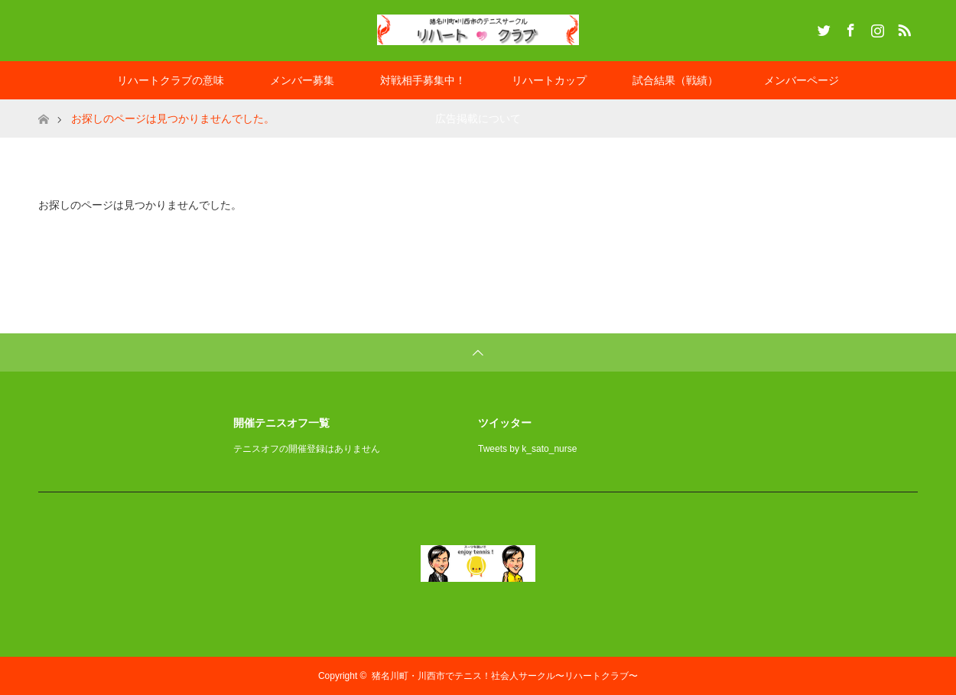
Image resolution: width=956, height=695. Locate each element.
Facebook (848, 27)
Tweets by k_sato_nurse (527, 448)
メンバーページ (801, 80)
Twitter (822, 27)
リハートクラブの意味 (170, 80)
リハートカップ (549, 80)
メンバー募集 (302, 80)
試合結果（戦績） (675, 80)
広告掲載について (478, 118)
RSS (902, 27)
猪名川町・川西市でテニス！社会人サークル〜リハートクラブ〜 (505, 676)
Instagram (875, 27)
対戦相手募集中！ (423, 80)
